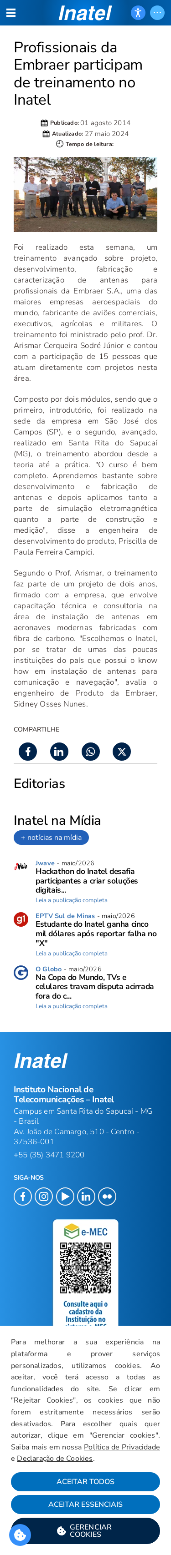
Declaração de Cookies (55, 1459)
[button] (85, 1531)
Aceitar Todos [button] (85, 1482)
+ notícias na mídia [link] (51, 838)
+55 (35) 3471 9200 (49, 1155)
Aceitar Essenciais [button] (85, 1504)
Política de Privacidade (122, 1447)
